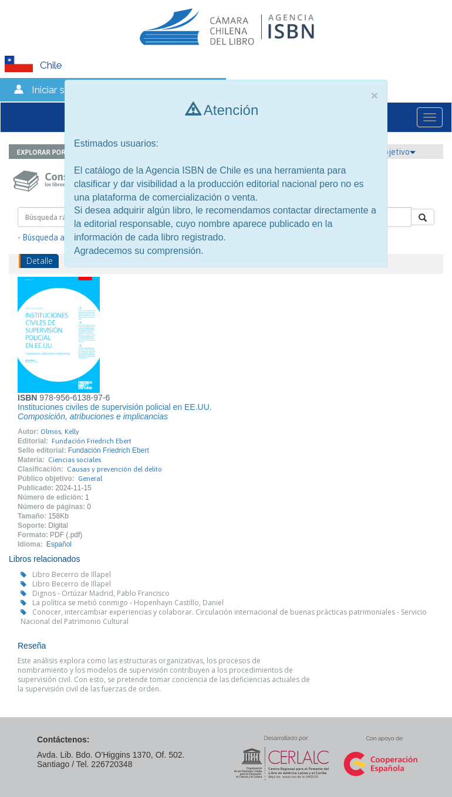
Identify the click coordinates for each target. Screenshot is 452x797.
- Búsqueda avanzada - (59, 237)
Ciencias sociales (74, 460)
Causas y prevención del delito (114, 469)
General (90, 478)
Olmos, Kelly (60, 432)
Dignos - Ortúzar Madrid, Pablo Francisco (101, 593)
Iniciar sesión (60, 90)
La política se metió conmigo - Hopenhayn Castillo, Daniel (128, 603)
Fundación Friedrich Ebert (91, 441)
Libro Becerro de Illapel (71, 574)
